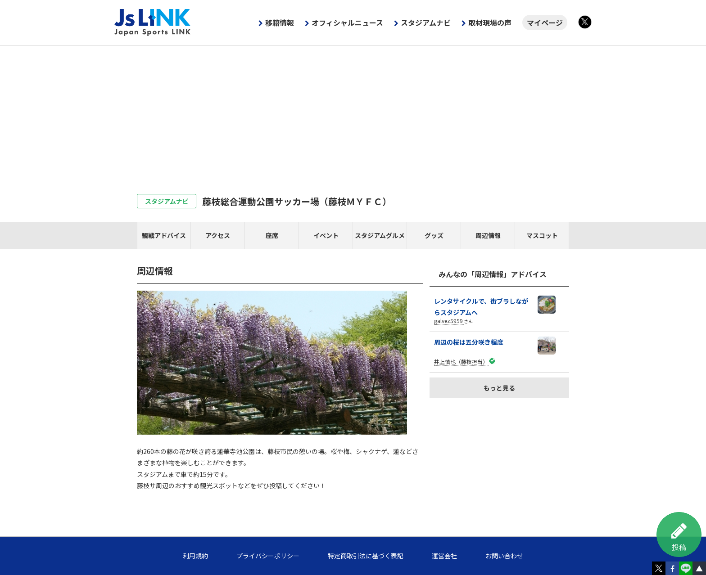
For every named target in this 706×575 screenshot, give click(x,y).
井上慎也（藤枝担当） (461, 361)
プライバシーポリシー (267, 555)
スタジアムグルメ (380, 235)
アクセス (217, 235)
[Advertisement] (353, 113)
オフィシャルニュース (347, 22)
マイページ (545, 22)
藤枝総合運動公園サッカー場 (296, 201)
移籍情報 (279, 22)
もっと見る (499, 387)
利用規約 (195, 555)
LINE (685, 568)
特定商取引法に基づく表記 (365, 555)
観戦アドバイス (164, 235)
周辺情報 (488, 235)
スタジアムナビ (426, 22)
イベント (326, 235)
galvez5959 (448, 320)
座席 (272, 235)
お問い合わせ (504, 555)
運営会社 (444, 555)
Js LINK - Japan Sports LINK (152, 22)
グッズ (434, 235)
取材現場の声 (489, 22)
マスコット (542, 235)
